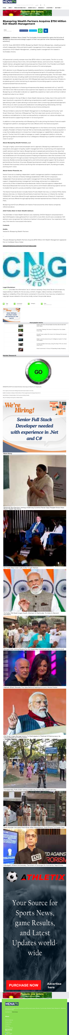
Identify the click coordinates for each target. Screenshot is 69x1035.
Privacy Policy (8, 1018)
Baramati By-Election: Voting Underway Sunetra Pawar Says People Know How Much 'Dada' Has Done (33, 508)
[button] (40, 5)
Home (4, 7)
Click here (15, 1008)
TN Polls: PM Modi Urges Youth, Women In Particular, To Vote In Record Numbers (30, 612)
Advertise (7, 1022)
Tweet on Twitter (33, 30)
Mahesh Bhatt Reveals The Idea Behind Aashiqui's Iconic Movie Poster (30, 686)
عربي (36, 5)
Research (41, 7)
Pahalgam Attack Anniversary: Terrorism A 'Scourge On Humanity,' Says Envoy (33, 862)
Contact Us (7, 1020)
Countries (49, 7)
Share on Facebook (23, 30)
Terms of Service (9, 1016)
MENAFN (6, 37)
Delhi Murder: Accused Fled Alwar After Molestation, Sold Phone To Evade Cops (33, 824)
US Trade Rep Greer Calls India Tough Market (20, 567)
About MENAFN (9, 1024)
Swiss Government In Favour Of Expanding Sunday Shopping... (51, 348)
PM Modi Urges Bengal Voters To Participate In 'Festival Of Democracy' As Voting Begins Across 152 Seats (34, 734)
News (10, 7)
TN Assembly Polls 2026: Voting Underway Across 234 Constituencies (29, 787)
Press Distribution (19, 7)
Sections (57, 7)
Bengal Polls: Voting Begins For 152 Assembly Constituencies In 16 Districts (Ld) (33, 648)
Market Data (32, 7)
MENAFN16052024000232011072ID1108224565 (19, 246)
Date (5, 30)
